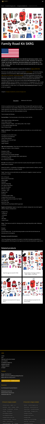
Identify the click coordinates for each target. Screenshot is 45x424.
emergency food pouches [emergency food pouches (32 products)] (29, 415)
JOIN (2, 357)
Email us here (29, 72)
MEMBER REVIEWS (5, 364)
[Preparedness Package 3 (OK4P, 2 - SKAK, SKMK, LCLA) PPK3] (32, 260)
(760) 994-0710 (8, 374)
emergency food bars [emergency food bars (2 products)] (28, 413)
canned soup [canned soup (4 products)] (26, 407)
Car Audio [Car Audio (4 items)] (4, 409)
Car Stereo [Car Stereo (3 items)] (16, 409)
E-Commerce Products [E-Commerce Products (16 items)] (7, 419)
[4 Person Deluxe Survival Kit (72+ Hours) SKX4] (32, 287)
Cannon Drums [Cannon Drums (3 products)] (27, 409)
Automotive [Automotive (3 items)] (5, 407)
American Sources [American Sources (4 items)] (6, 405)
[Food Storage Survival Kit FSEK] (11, 260)
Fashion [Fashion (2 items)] (4, 421)
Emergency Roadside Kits (22, 6)
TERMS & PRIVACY (5, 366)
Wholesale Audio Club (6, 394)
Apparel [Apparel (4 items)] (11, 405)
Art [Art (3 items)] (14, 405)
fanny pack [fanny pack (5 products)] (26, 421)
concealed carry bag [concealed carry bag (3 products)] (35, 409)
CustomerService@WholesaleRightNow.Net (13, 375)
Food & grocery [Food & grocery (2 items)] (10, 421)
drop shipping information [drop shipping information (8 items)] (8, 415)
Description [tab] (16, 100)
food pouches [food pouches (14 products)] (32, 421)
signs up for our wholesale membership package (12, 75)
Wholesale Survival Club (6, 391)
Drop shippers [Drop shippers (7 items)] (9, 411)
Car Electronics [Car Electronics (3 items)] (10, 409)
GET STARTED (4, 361)
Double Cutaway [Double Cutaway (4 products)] (27, 411)
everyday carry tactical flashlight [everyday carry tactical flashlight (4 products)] (30, 419)
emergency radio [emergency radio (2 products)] (27, 417)
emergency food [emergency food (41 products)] (34, 411)
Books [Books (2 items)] (9, 407)
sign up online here (35, 68)
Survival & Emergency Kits (10, 6)
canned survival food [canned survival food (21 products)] (34, 407)
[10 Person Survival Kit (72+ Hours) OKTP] (11, 287)
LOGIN (2, 356)
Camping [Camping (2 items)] (13, 407)
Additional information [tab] (26, 100)
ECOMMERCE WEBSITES (6, 362)
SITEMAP (3, 367)
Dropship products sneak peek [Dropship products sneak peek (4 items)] (8, 417)
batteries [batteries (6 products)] (25, 405)
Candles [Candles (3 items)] (17, 407)
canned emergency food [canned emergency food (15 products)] (33, 405)
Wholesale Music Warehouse (7, 392)
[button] (42, 1)
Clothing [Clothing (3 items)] (4, 411)
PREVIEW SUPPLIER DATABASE (8, 359)
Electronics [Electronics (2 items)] (14, 419)
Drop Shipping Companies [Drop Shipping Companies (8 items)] (7, 413)
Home (2, 6)
